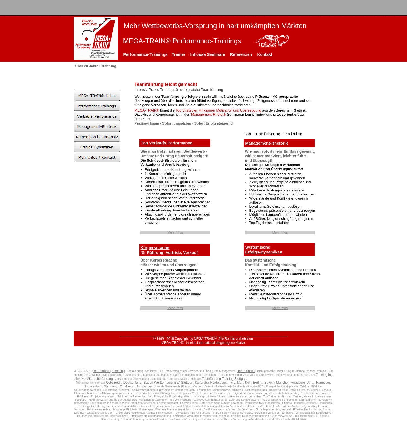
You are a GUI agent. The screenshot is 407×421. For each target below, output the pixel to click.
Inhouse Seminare (207, 54)
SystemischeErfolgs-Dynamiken (263, 249)
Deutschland (132, 382)
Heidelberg (218, 382)
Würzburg (126, 386)
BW (177, 382)
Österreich (113, 382)
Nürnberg (110, 386)
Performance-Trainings (145, 54)
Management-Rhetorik (266, 143)
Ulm (309, 382)
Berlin (257, 382)
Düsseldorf (92, 386)
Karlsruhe (202, 382)
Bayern (269, 382)
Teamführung (246, 371)
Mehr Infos (175, 232)
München (282, 382)
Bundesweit (144, 386)
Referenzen (241, 54)
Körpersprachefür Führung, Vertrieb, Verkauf (169, 250)
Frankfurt (236, 382)
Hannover (323, 382)
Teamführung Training (109, 371)
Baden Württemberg (158, 382)
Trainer (178, 54)
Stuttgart (187, 382)
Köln (248, 382)
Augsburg (298, 382)
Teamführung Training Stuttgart (225, 379)
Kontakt (264, 54)
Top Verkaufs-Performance (167, 143)
